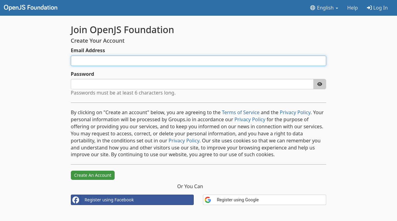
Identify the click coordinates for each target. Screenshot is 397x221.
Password (82, 74)
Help (352, 7)
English (324, 7)
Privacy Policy (295, 112)
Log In (377, 7)
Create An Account (92, 175)
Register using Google (231, 199)
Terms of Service (241, 112)
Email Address (88, 50)
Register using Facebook (102, 200)
